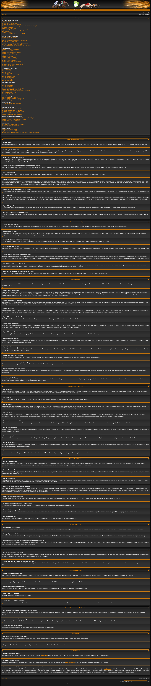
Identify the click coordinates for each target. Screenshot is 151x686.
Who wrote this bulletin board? (9, 129)
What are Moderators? (7, 85)
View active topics (16, 12)
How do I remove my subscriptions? (11, 120)
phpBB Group (44, 655)
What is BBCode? (6, 69)
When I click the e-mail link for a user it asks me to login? (16, 45)
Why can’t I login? (6, 21)
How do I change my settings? (9, 37)
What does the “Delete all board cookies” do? (13, 34)
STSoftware (76, 684)
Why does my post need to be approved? (12, 64)
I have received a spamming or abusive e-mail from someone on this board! (21, 100)
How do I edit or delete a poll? (9, 56)
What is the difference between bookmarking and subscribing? (18, 118)
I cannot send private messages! (10, 97)
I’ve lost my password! (7, 27)
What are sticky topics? (8, 77)
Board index (4, 14)
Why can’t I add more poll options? (10, 55)
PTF (81, 684)
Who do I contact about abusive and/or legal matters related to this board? (21, 132)
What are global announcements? (10, 75)
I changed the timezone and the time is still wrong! (14, 40)
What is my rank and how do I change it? (12, 44)
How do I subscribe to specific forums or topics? (14, 119)
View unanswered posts (6, 12)
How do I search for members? (10, 113)
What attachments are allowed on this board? (13, 124)
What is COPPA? (6, 31)
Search (77, 9)
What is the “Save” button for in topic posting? (13, 63)
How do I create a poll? (8, 53)
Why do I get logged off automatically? (11, 24)
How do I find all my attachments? (10, 125)
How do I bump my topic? (8, 65)
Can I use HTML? (6, 71)
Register (70, 9)
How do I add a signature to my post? (11, 52)
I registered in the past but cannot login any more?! (15, 30)
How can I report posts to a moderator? (12, 61)
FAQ (74, 9)
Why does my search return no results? (12, 110)
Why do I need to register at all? (10, 23)
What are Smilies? (6, 72)
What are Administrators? (8, 84)
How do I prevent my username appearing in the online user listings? (19, 26)
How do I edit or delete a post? (9, 51)
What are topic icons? (7, 80)
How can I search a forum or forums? (11, 108)
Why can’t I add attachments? (9, 59)
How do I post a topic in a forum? (10, 49)
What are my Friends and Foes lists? (11, 103)
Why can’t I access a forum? (9, 57)
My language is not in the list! (9, 41)
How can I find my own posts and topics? (12, 114)
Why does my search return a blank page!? (13, 111)
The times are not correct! (8, 39)
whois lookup (107, 669)
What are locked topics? (8, 79)
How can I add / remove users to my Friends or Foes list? (16, 105)
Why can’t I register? (7, 32)
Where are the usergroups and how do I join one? (14, 88)
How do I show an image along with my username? (15, 43)
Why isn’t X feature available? (9, 131)
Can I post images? (7, 73)
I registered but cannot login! (9, 28)
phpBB (70, 683)
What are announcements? (9, 76)
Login (81, 9)
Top (2, 146)
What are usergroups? (7, 86)
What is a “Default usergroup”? (9, 92)
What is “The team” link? (8, 93)
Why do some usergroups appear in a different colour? (16, 90)
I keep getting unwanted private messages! (13, 98)
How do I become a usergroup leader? (11, 89)
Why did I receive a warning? (9, 60)
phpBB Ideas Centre (70, 662)
